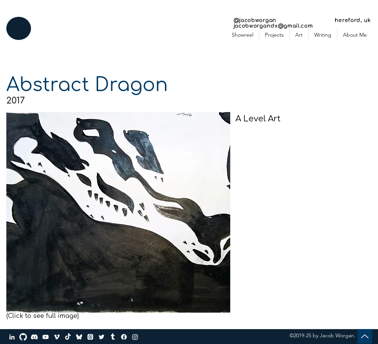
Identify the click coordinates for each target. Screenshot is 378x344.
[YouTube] (45, 337)
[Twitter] (101, 337)
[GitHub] (23, 337)
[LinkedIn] (12, 337)
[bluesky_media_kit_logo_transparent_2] (79, 337)
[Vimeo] (56, 337)
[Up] (364, 336)
